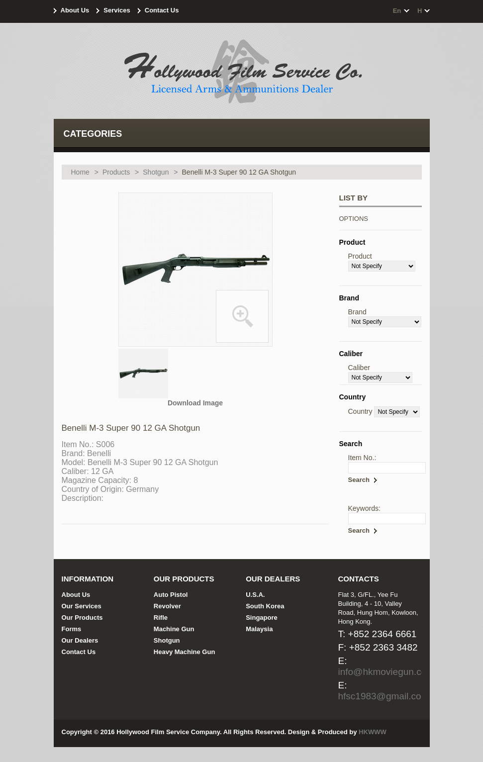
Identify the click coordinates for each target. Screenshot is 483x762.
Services (116, 10)
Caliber (359, 368)
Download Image (195, 403)
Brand (357, 312)
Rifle (161, 617)
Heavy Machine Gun (184, 652)
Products (116, 172)
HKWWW (372, 732)
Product (360, 256)
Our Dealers (80, 640)
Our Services (81, 606)
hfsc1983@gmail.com (383, 696)
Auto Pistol (171, 594)
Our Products (82, 617)
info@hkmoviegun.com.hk (392, 672)
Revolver (167, 606)
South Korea (265, 606)
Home (80, 172)
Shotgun (156, 172)
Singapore (262, 617)
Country (360, 411)
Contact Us (162, 10)
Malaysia (259, 629)
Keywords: (364, 508)
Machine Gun (174, 629)
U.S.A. (255, 594)
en (397, 10)
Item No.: (362, 458)
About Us (75, 10)
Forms (72, 629)
